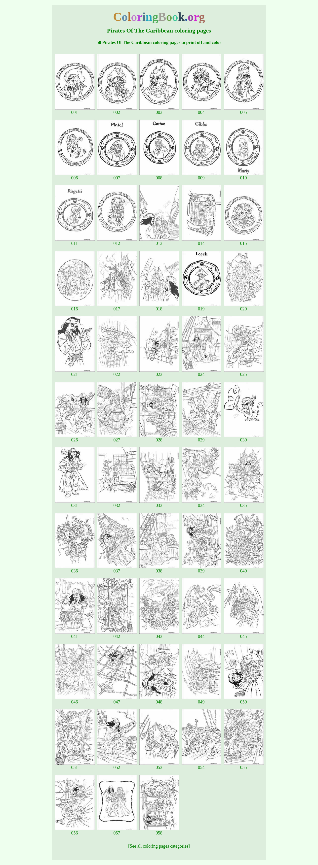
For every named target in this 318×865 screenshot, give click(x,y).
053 (159, 765)
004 (201, 110)
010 (244, 175)
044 (201, 634)
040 (244, 569)
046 (75, 700)
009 (201, 175)
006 (75, 175)
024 (201, 372)
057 (117, 831)
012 (117, 241)
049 (201, 700)
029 (201, 437)
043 (159, 634)
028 (159, 437)
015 (244, 241)
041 (75, 634)
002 (117, 110)
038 (159, 569)
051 (75, 765)
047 (117, 700)
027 (117, 437)
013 (159, 241)
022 (117, 372)
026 (75, 437)
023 (159, 372)
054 (201, 765)
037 (117, 569)
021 (75, 372)
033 (159, 503)
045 (244, 634)
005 (244, 110)
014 (201, 241)
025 (244, 372)
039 (201, 569)
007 (117, 175)
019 (201, 306)
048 (159, 700)
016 (75, 306)
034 (201, 503)
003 (159, 110)
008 (159, 175)
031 (75, 503)
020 (244, 306)
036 (75, 569)
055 (244, 765)
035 (244, 503)
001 (75, 110)
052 (117, 765)
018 (159, 306)
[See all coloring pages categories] (159, 846)
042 (117, 634)
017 (117, 306)
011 (75, 241)
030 (244, 437)
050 (244, 700)
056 (75, 831)
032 (117, 503)
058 (159, 831)
